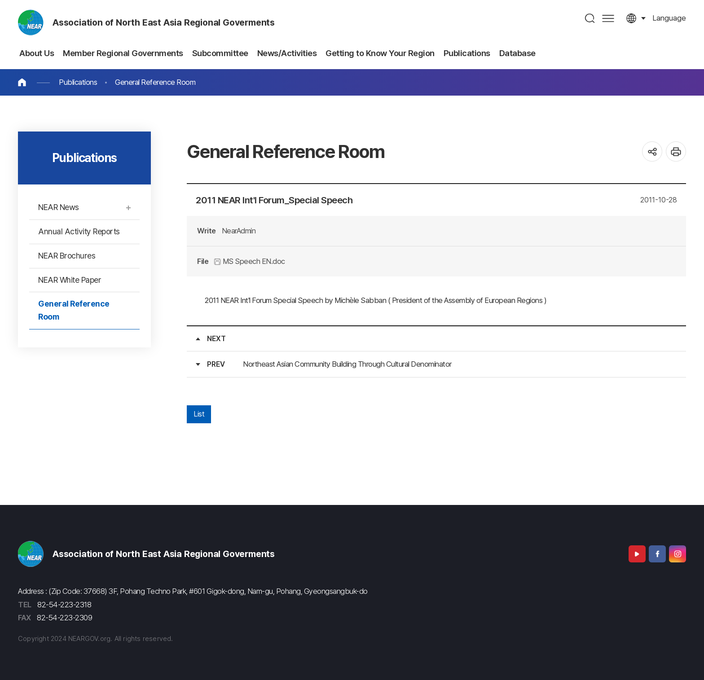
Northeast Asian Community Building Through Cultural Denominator (347, 364)
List (199, 414)
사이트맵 (608, 18)
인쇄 (676, 151)
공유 (652, 151)
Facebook (657, 553)
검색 (590, 18)
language (669, 17)
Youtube (637, 553)
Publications (78, 82)
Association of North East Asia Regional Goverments (164, 22)
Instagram (677, 553)
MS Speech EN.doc (249, 261)
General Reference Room (155, 82)
